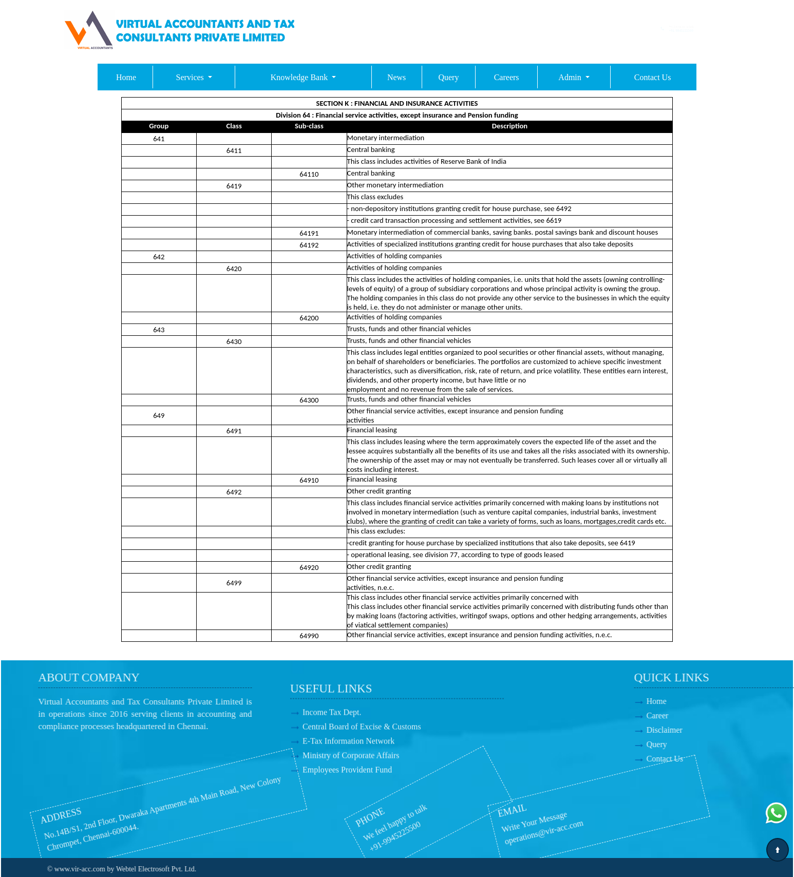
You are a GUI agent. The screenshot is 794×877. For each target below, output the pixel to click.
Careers (506, 77)
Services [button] (191, 77)
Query (448, 77)
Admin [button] (570, 77)
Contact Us (652, 77)
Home (126, 77)
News (396, 77)
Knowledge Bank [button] (300, 77)
